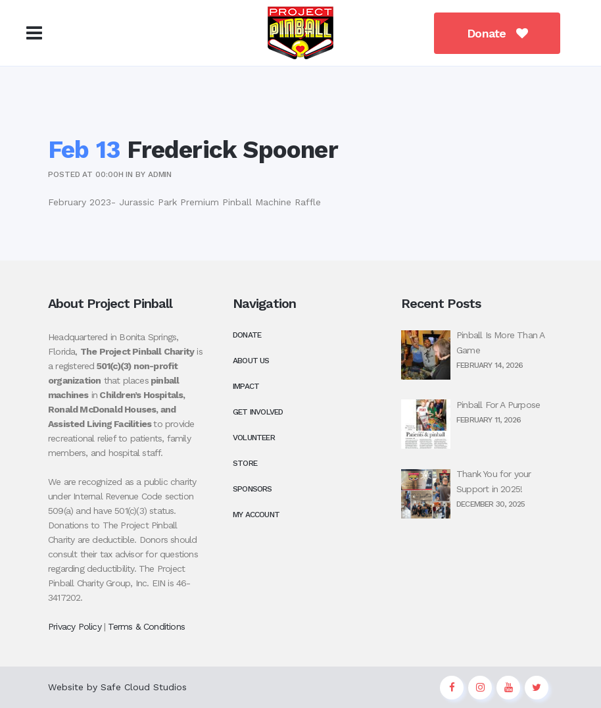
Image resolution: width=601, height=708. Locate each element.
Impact (246, 386)
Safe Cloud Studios (144, 687)
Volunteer (254, 437)
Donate (494, 33)
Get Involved (258, 412)
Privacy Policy (74, 626)
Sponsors (252, 488)
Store (245, 463)
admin (160, 174)
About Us (251, 360)
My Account (256, 514)
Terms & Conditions (146, 626)
